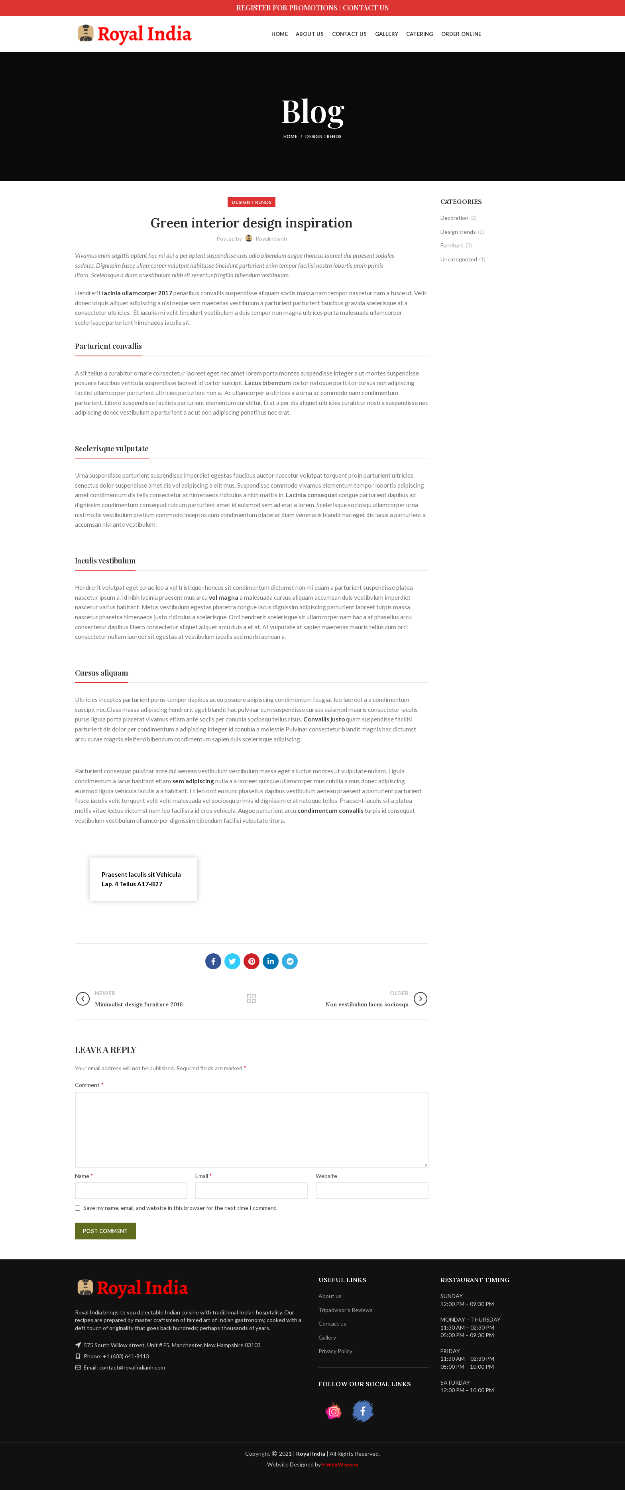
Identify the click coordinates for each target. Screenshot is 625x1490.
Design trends (323, 136)
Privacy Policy (335, 1351)
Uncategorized (458, 259)
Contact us (332, 1323)
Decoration (454, 217)
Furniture (452, 245)
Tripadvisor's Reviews (345, 1309)
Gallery (327, 1337)
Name (84, 1175)
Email (203, 1175)
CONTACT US (366, 7)
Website (326, 1175)
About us (330, 1295)
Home (290, 136)
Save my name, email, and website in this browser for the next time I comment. (180, 1207)
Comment (89, 1084)
